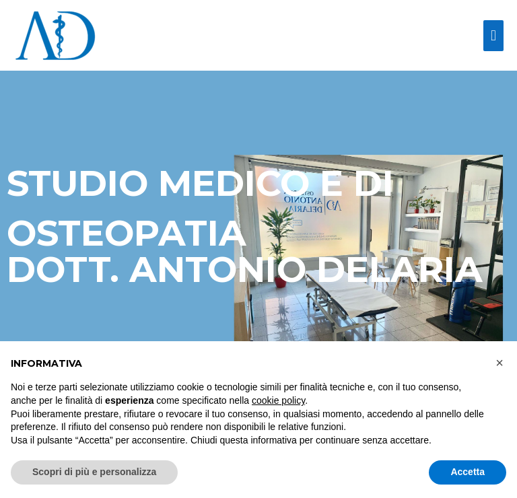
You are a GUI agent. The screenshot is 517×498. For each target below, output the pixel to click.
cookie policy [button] (278, 400)
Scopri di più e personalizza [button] (94, 471)
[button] (499, 363)
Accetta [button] (467, 471)
